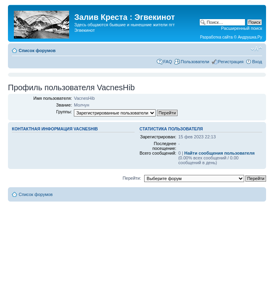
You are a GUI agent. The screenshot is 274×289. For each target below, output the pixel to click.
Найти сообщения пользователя (219, 153)
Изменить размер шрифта (256, 48)
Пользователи (195, 61)
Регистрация (230, 61)
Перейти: (132, 178)
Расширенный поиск (241, 28)
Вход (257, 61)
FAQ (167, 61)
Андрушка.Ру (250, 37)
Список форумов (37, 50)
